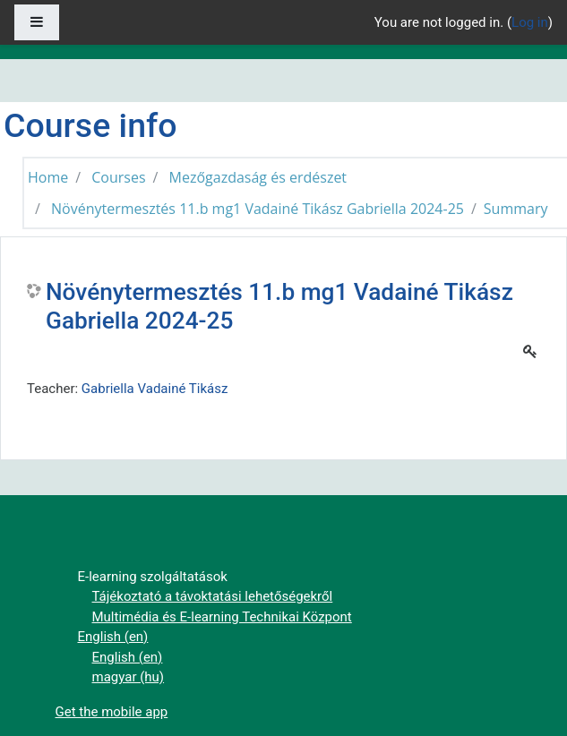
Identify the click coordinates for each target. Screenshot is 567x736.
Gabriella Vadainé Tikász (155, 389)
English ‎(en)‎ (113, 637)
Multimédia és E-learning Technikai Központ (222, 617)
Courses (118, 177)
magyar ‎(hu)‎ (128, 677)
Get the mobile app (112, 712)
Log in (529, 22)
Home (48, 177)
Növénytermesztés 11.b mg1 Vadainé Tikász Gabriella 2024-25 (257, 208)
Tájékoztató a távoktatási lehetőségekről (212, 596)
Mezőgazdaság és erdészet (258, 177)
